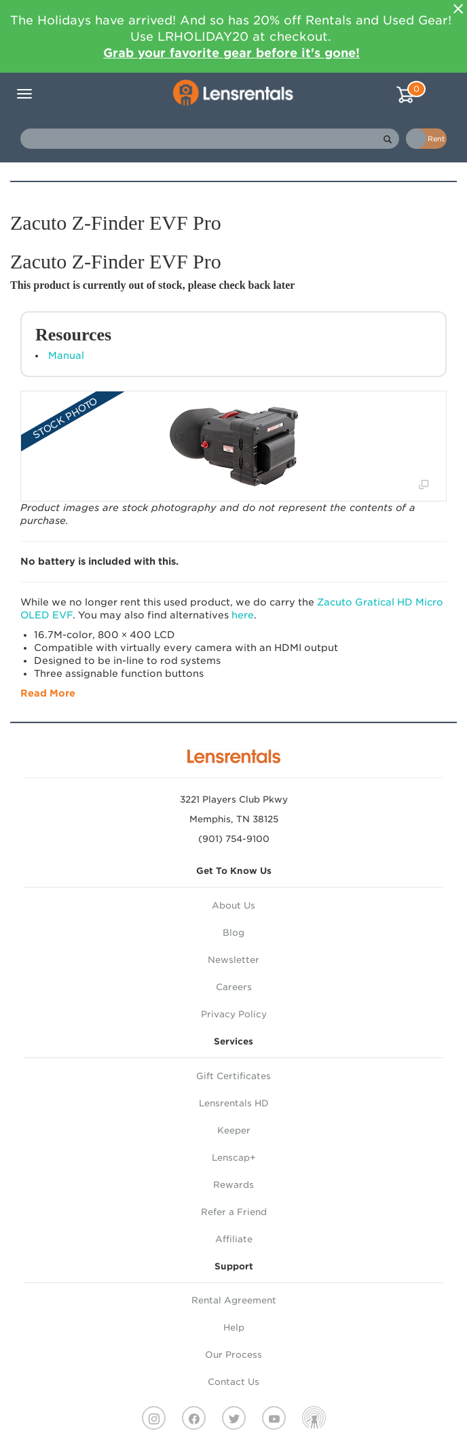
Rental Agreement (233, 1300)
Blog (233, 933)
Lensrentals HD (234, 1103)
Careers (234, 987)
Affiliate (234, 1239)
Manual (66, 355)
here (242, 615)
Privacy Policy (234, 1014)
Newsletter (233, 960)
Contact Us (233, 1382)
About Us (233, 905)
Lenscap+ (234, 1158)
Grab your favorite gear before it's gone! (231, 53)
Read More (47, 693)
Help (233, 1327)
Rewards (233, 1185)
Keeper (233, 1130)
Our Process (233, 1355)
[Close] (458, 9)
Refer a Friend (234, 1212)
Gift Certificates (233, 1076)
